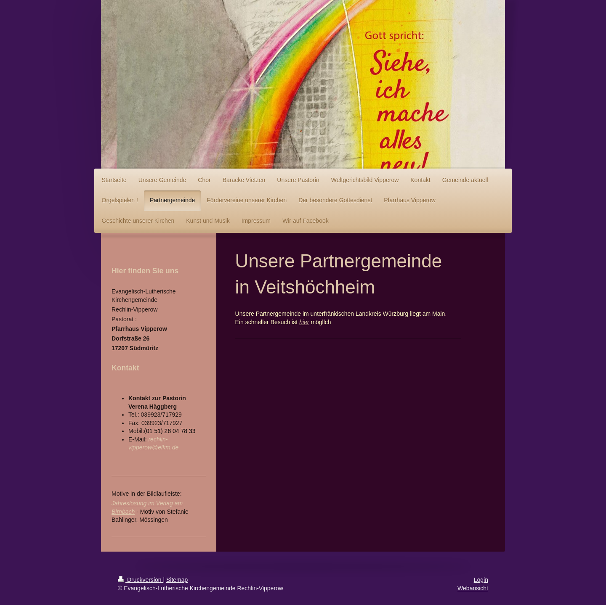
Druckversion (140, 579)
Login (481, 579)
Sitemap (177, 579)
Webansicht (472, 588)
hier (304, 322)
